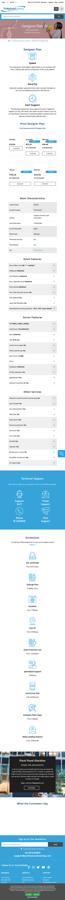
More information (32, 897)
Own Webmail (15, 298)
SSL (10, 250)
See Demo (31, 788)
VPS (23, 882)
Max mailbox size (18, 265)
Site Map (4, 882)
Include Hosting (14, 210)
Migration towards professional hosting (24, 398)
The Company (5, 877)
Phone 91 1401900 (19, 519)
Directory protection (17, 425)
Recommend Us (6, 880)
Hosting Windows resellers (21, 41)
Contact (61, 2)
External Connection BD (19, 383)
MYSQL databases (17, 372)
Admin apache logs (17, 351)
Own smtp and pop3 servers (20, 292)
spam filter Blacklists (18, 303)
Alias (14, 334)
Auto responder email (20, 281)
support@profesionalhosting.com (32, 855)
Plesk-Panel (13, 234)
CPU (11, 361)
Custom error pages (17, 345)
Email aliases (17, 287)
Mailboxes (16, 271)
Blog (56, 2)
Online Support (47, 877)
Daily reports (15, 420)
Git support (14, 463)
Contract (16, 148)
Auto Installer (15, 403)
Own (14, 340)
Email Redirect (18, 276)
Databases (16, 367)
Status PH (46, 880)
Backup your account (18, 452)
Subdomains (19, 329)
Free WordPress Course (50, 882)
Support (50, 2)
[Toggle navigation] (56, 9)
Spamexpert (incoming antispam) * (30, 308)
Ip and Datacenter (15, 228)
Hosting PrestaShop (28, 880)
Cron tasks (14, 436)
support (32, 545)
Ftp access (14, 430)
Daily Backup (13, 245)
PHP (19, 324)
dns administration (17, 409)
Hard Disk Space (15, 223)
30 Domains (38, 210)
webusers (14, 447)
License (11, 218)
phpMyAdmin (15, 377)
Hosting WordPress (27, 877)
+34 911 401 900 (34, 2)
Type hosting (13, 205)
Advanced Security (15, 239)
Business (44, 2)
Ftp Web (13, 441)
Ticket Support (45, 503)
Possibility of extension (18, 457)
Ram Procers (16, 356)
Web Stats (14, 414)
